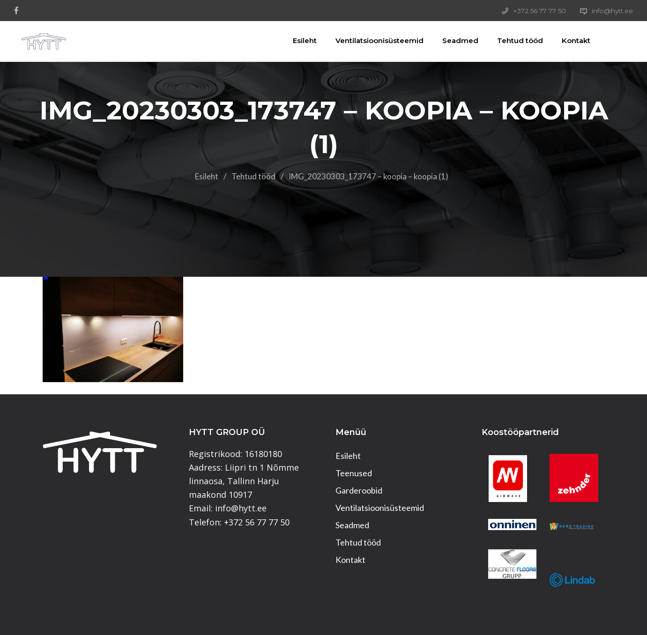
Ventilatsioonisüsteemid (375, 40)
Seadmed (456, 40)
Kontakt (571, 40)
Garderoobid (358, 490)
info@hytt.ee (612, 11)
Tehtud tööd (515, 40)
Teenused (353, 473)
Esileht (300, 40)
